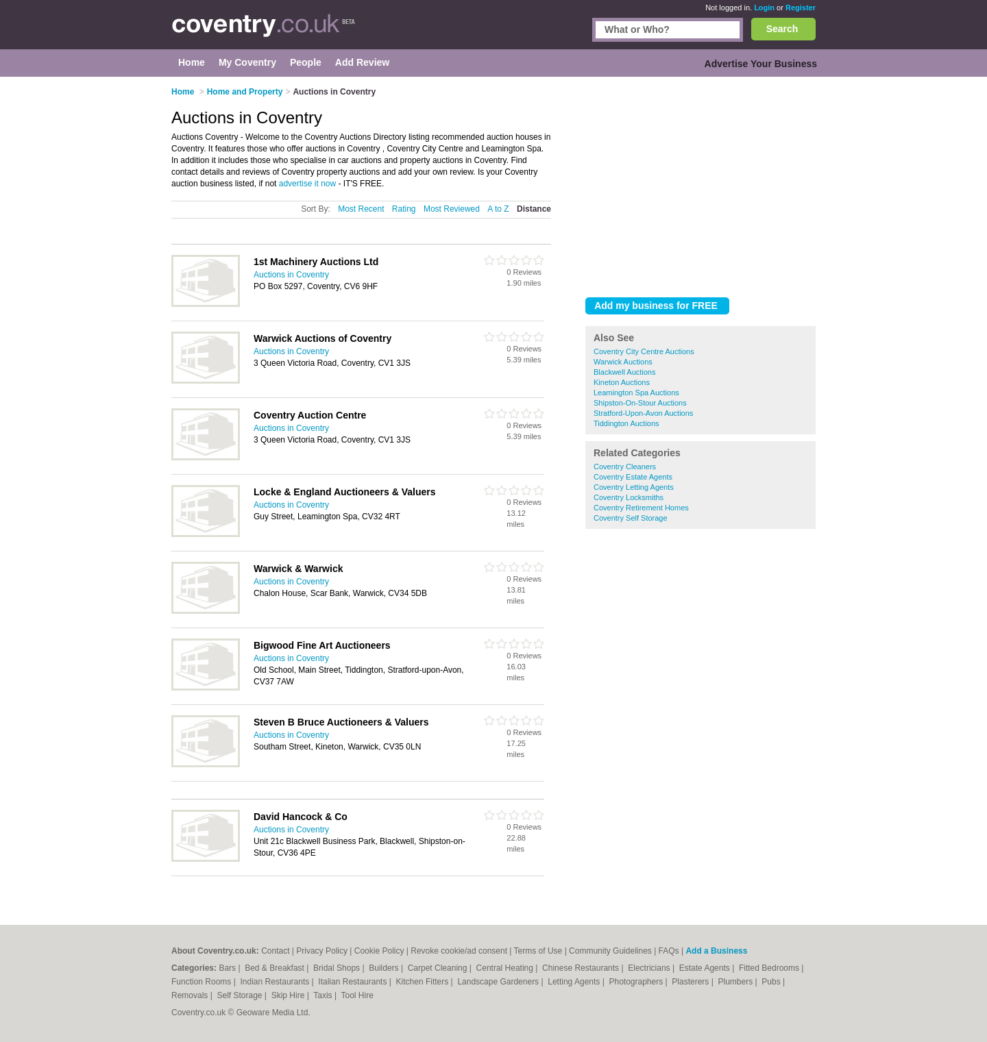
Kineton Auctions (622, 382)
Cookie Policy (379, 951)
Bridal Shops (337, 968)
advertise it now (307, 183)
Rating (404, 209)
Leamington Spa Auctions (636, 392)
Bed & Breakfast (275, 968)
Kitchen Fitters (423, 982)
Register (800, 7)
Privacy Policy (322, 951)
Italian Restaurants (353, 982)
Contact (275, 951)
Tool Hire (357, 995)
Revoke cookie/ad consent (459, 951)
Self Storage (240, 995)
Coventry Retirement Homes (641, 508)
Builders (385, 968)
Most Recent (361, 209)
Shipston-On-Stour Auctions (640, 403)
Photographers (637, 982)
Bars (228, 968)
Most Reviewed (452, 209)
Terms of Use (538, 951)
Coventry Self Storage (631, 518)
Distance (534, 209)
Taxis (323, 995)
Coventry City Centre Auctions (644, 351)
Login (764, 7)
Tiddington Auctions (626, 423)
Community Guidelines (610, 951)
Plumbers (736, 982)
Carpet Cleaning (439, 968)
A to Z (498, 209)
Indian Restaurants (276, 982)
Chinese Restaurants (581, 968)
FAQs (669, 951)
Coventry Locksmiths (628, 497)
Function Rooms (202, 982)
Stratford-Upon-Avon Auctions (643, 413)
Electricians (650, 968)
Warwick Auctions (623, 362)
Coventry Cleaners (625, 466)
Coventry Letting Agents (634, 487)
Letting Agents (575, 982)
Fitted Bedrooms (770, 968)
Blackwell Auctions (625, 372)
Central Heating (506, 968)
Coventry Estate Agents (633, 477)
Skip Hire (289, 995)
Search (782, 28)
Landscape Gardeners (499, 982)
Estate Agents (705, 968)
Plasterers (691, 982)
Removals (190, 995)
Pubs (772, 982)
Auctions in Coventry (291, 275)
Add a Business (716, 951)
